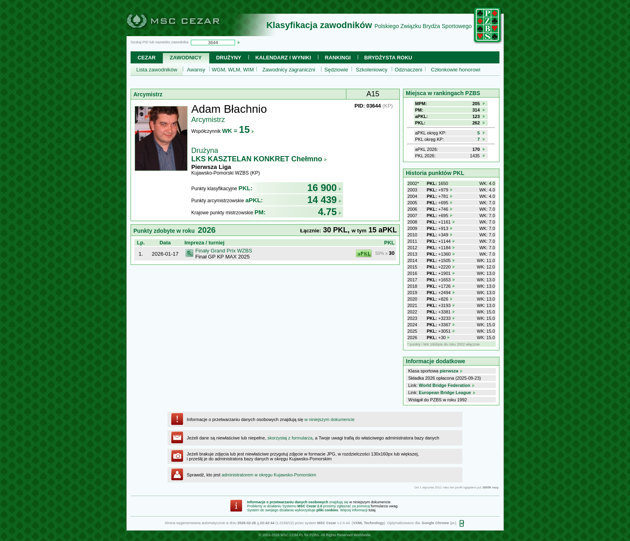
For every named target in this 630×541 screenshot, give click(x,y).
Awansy (196, 70)
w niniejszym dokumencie (330, 419)
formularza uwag (384, 506)
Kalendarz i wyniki (283, 58)
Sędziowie (336, 70)
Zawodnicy (186, 58)
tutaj (371, 510)
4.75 (330, 211)
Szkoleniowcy (372, 70)
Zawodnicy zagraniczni (288, 70)
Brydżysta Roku (388, 58)
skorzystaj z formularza (289, 437)
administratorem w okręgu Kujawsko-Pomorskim (269, 474)
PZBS (314, 535)
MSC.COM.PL (291, 535)
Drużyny (228, 58)
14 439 (324, 199)
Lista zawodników (156, 70)
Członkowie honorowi (456, 70)
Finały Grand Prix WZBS (223, 251)
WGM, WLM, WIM (233, 70)
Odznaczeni (408, 70)
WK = (238, 130)
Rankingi (338, 58)
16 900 (324, 187)
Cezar (146, 58)
